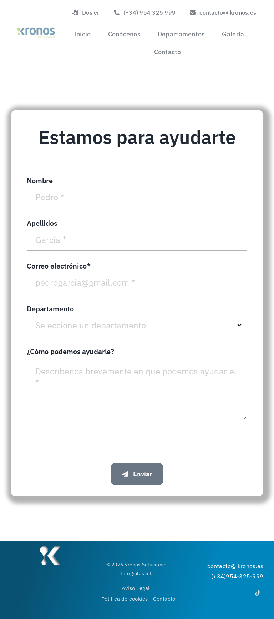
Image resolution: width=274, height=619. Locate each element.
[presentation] (81, 439)
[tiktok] (257, 593)
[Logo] (35, 26)
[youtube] (242, 590)
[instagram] (227, 590)
